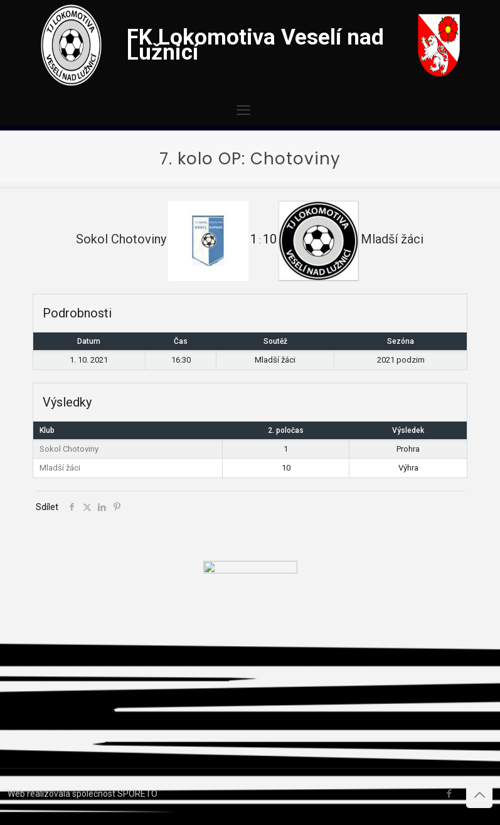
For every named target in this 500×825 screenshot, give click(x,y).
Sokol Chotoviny (69, 449)
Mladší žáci (60, 467)
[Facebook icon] (449, 793)
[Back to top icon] (479, 795)
